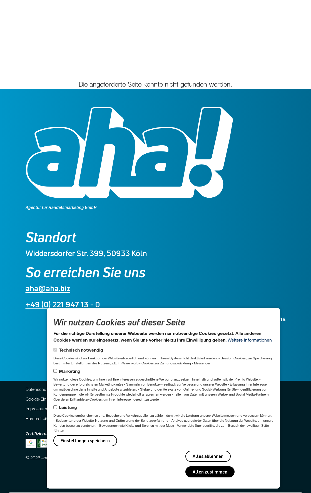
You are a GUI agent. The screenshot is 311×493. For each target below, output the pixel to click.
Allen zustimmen (210, 472)
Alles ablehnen (208, 456)
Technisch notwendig (81, 349)
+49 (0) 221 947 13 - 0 (63, 304)
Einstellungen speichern (85, 441)
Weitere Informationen (250, 339)
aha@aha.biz (48, 288)
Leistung (68, 407)
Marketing (69, 371)
